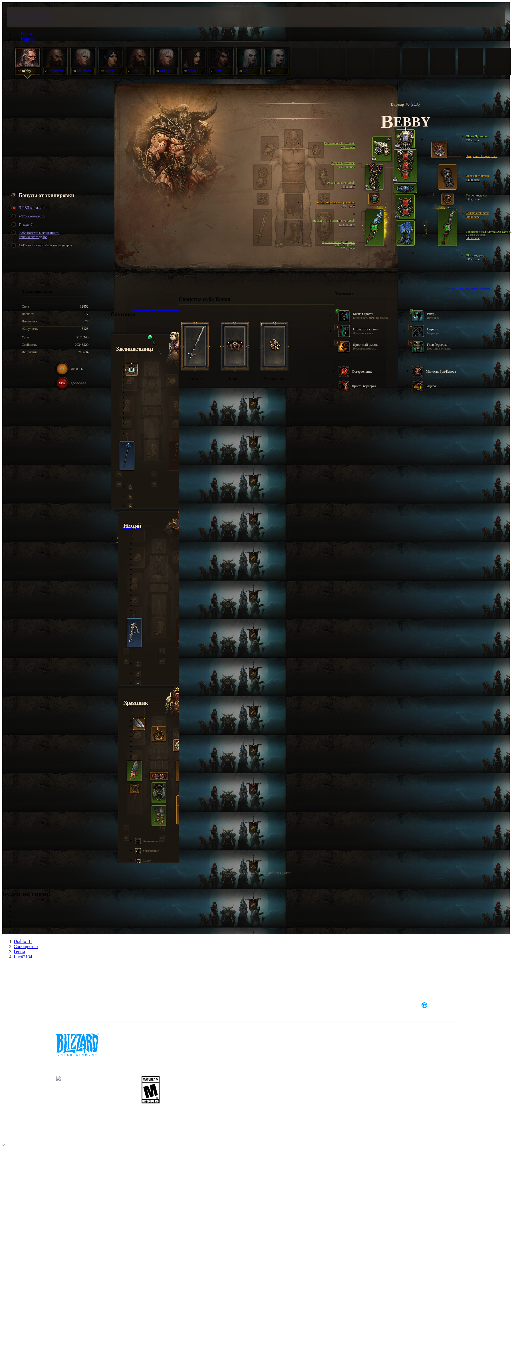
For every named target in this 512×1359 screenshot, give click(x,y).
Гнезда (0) (23, 224)
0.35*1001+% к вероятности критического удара (36, 235)
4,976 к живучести (29, 216)
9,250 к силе (28, 207)
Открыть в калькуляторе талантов (467, 288)
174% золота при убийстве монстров (42, 245)
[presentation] (28, 17)
